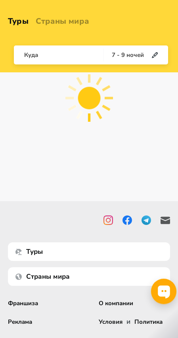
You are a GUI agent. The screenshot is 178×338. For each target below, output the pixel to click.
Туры (18, 21)
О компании (116, 303)
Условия (110, 322)
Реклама (20, 322)
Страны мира (62, 21)
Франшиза (23, 303)
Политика (148, 322)
